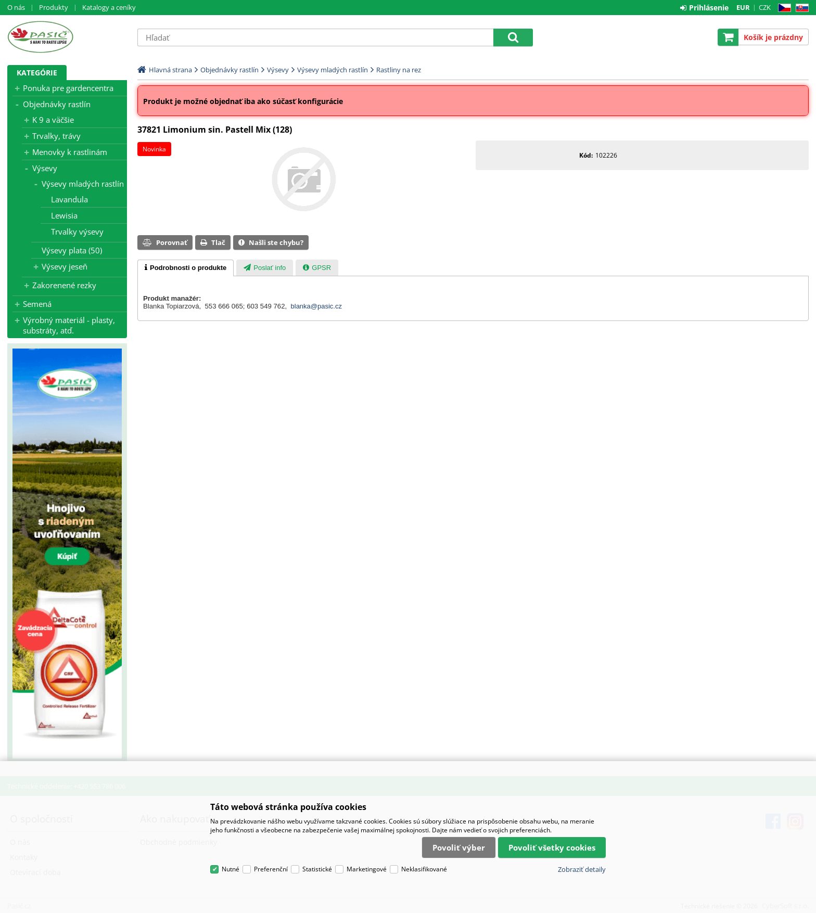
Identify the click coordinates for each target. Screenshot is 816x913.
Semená (37, 304)
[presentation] (185, 268)
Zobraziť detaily (582, 869)
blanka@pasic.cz (316, 306)
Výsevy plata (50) (72, 250)
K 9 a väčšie (53, 119)
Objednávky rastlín (57, 104)
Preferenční (271, 869)
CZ (782, 8)
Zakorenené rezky (64, 285)
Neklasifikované (424, 869)
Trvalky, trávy (56, 136)
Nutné (230, 869)
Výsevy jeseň (64, 266)
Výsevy (44, 168)
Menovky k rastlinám (69, 152)
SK (800, 8)
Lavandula (69, 199)
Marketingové (367, 869)
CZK (765, 7)
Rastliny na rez (398, 69)
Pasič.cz (67, 37)
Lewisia (64, 215)
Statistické (317, 869)
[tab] (185, 268)
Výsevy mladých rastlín (83, 183)
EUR (743, 7)
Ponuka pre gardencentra (68, 88)
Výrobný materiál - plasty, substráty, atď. (69, 325)
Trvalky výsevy (77, 231)
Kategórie (37, 73)
